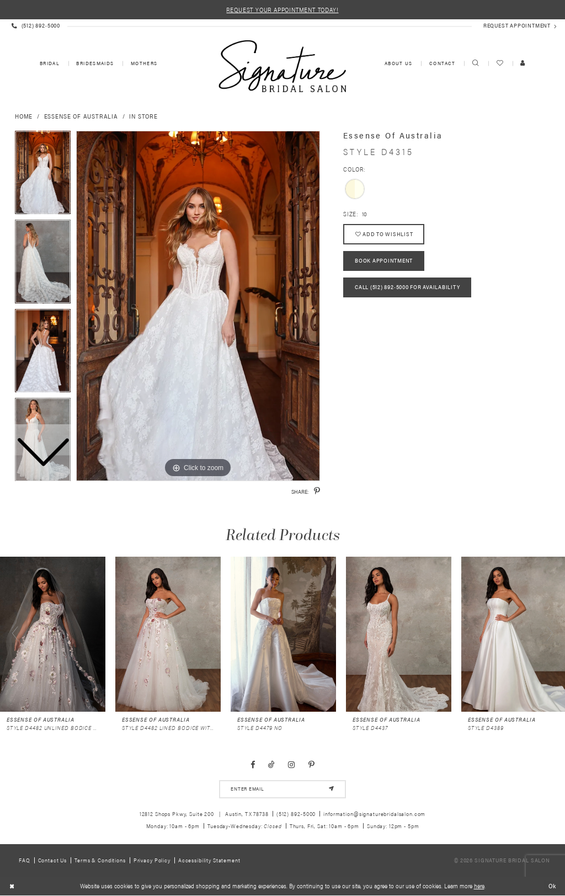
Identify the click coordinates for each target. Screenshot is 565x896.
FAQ (24, 860)
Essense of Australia (81, 115)
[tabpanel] (198, 306)
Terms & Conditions (100, 860)
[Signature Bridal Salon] (282, 66)
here (479, 886)
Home (24, 115)
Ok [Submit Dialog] (552, 886)
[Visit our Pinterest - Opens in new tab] (311, 765)
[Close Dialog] (12, 886)
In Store (143, 115)
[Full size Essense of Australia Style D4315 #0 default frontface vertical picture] (198, 306)
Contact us (52, 860)
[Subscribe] (331, 789)
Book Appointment (384, 261)
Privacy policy (152, 860)
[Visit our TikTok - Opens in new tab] (271, 765)
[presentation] (52, 634)
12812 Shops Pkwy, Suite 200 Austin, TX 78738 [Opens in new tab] (204, 813)
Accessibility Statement (209, 860)
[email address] (282, 789)
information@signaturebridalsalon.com (374, 813)
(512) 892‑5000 (296, 813)
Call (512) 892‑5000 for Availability (407, 288)
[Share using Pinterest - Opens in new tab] (317, 491)
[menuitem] (48, 64)
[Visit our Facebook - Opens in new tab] (253, 765)
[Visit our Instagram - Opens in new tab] (291, 765)
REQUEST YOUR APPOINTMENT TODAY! (282, 9)
